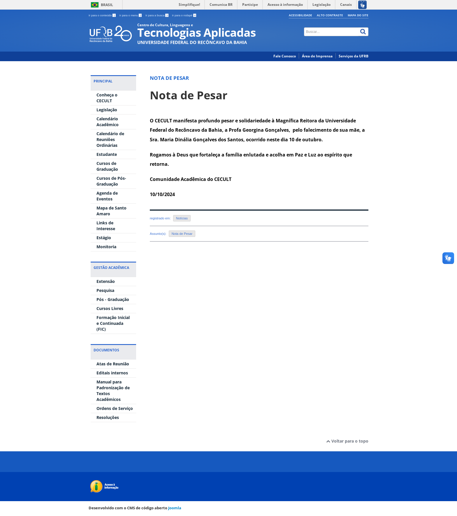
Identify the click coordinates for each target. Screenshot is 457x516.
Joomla (174, 507)
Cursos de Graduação (107, 166)
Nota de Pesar (188, 95)
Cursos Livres (109, 308)
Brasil (107, 4)
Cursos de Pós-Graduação (111, 181)
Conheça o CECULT (106, 97)
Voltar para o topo (347, 441)
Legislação (106, 109)
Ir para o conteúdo (102, 15)
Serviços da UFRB (353, 56)
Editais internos (112, 373)
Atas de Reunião (112, 364)
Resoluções (107, 417)
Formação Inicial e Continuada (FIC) (113, 323)
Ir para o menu (131, 15)
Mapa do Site (358, 15)
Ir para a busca (157, 15)
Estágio (103, 237)
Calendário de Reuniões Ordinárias (110, 139)
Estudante (106, 154)
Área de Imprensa (317, 56)
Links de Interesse (105, 225)
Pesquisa (105, 290)
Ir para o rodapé (184, 15)
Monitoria (106, 246)
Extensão (105, 281)
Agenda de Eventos (107, 196)
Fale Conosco (284, 56)
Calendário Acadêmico (107, 121)
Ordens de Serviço (114, 408)
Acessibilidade (300, 15)
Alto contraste (330, 15)
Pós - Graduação (112, 299)
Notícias (182, 218)
